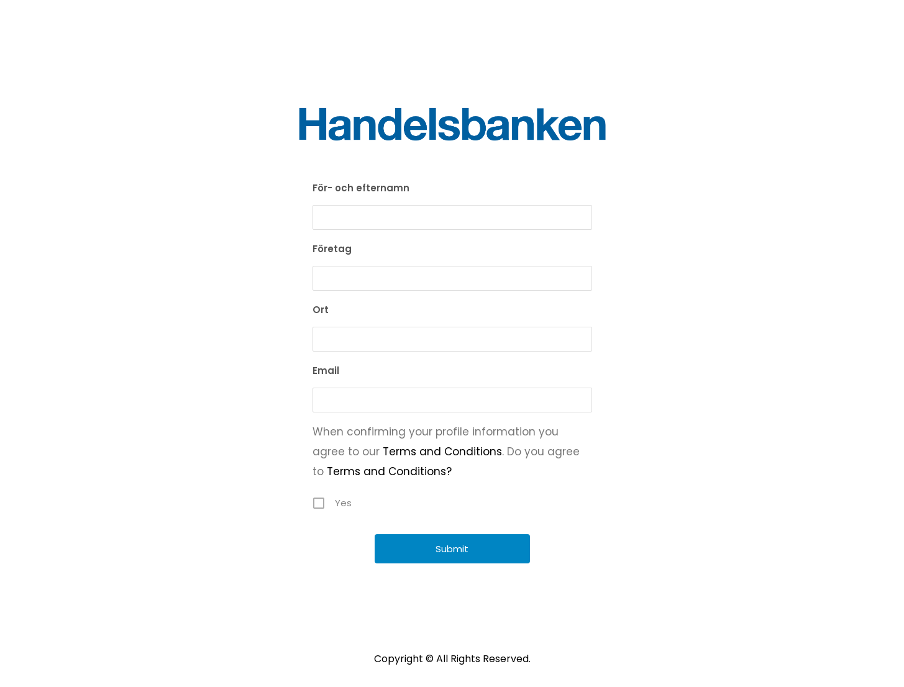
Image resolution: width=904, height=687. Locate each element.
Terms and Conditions (442, 451)
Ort (321, 309)
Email (326, 370)
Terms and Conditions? (389, 471)
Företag (332, 248)
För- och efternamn (361, 187)
